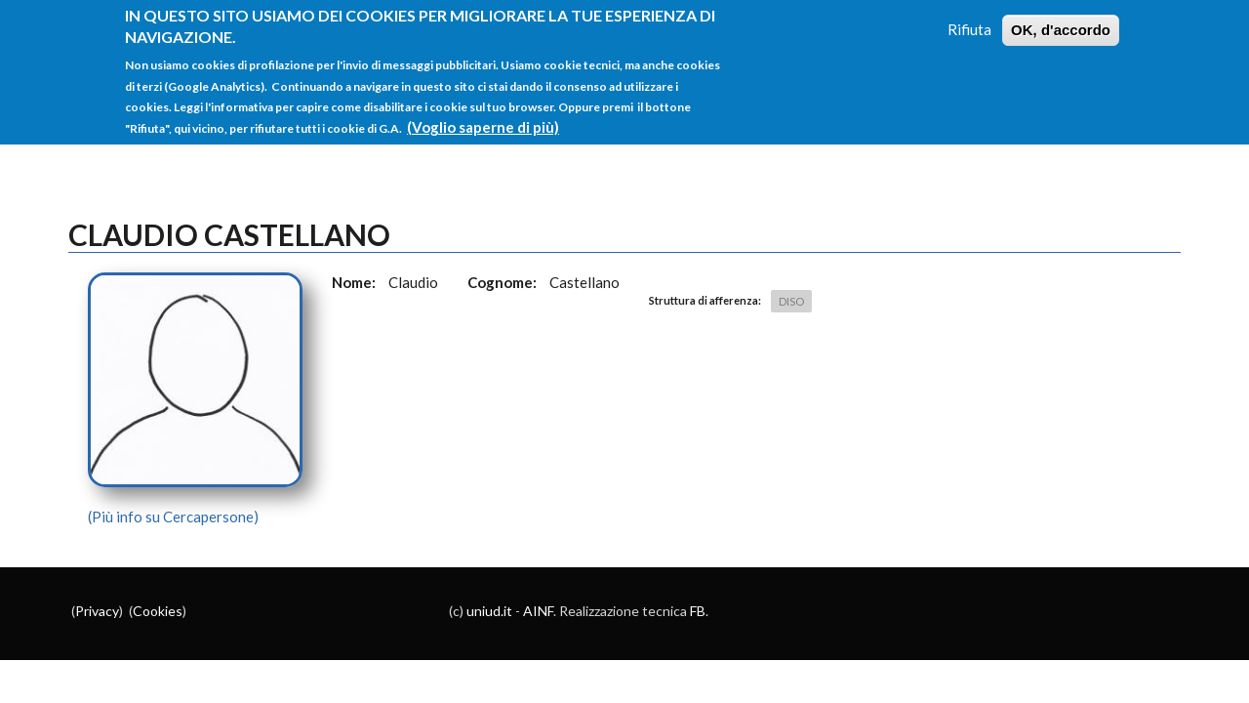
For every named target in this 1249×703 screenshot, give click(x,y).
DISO (791, 301)
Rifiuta (969, 24)
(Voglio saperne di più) (483, 122)
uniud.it (489, 610)
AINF (538, 610)
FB (697, 610)
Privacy (97, 610)
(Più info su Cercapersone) (173, 516)
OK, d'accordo (1060, 25)
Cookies (157, 610)
